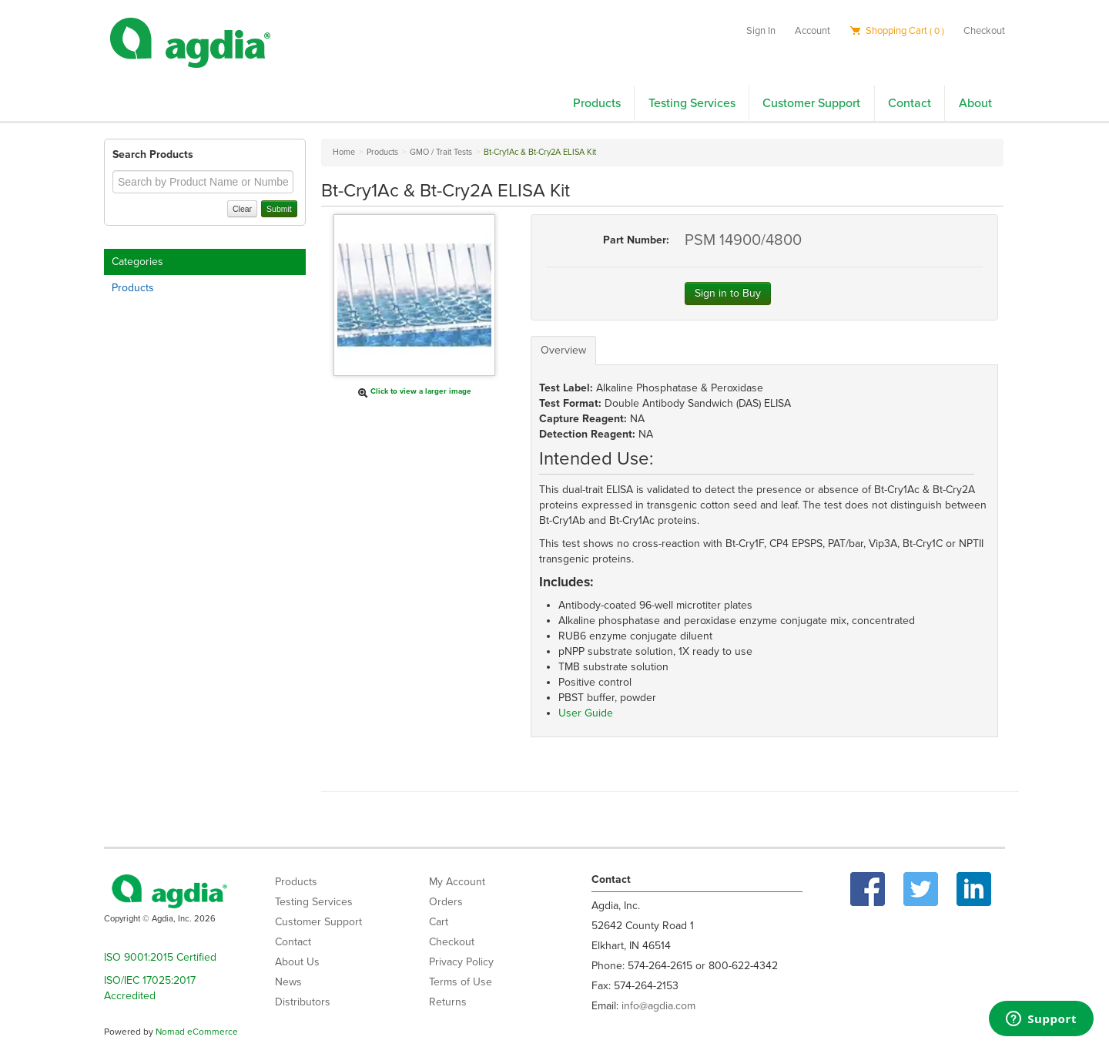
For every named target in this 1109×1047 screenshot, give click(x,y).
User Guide (585, 713)
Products (597, 103)
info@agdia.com (658, 1005)
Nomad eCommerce (197, 1031)
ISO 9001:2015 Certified (160, 957)
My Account (457, 881)
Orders (446, 901)
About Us (297, 961)
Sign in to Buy (728, 293)
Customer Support (811, 103)
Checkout (984, 31)
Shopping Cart (896, 31)
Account (812, 31)
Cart (438, 921)
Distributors (302, 1001)
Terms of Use (460, 981)
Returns (448, 1001)
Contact (909, 103)
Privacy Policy (461, 961)
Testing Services (691, 103)
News (288, 981)
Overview (563, 350)
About (975, 103)
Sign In (761, 31)
